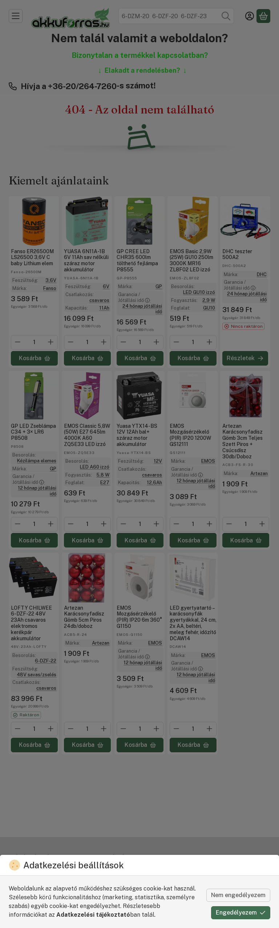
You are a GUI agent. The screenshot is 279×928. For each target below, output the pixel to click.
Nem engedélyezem (238, 895)
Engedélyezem (241, 912)
